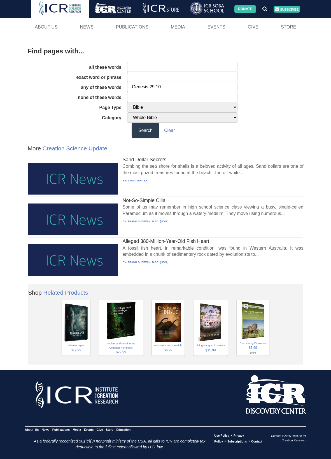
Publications (132, 27)
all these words (105, 67)
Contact (256, 441)
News (87, 27)
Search (145, 130)
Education (123, 429)
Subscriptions (237, 441)
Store (288, 27)
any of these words (101, 87)
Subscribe (287, 9)
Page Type (110, 107)
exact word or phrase (98, 77)
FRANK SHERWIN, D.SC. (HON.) (148, 221)
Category (111, 117)
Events (216, 27)
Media (178, 27)
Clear (169, 130)
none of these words (100, 97)
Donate (245, 9)
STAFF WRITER (138, 180)
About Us (46, 27)
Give (253, 27)
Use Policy (221, 435)
